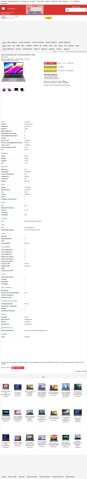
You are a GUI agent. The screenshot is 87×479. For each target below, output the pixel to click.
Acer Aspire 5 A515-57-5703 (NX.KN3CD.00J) (29, 444)
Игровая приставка (56, 1)
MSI (65, 45)
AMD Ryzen (10, 49)
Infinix (50, 45)
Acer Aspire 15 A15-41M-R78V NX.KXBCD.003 (78, 393)
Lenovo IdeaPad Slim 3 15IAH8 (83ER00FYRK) (41, 443)
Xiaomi (77, 45)
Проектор (47, 1)
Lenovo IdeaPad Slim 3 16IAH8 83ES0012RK (65, 394)
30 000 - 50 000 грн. (64, 42)
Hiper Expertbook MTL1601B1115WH (54, 444)
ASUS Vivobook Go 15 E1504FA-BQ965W (30, 392)
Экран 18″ (67, 49)
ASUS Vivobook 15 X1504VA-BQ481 (54, 392)
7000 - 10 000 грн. (12, 42)
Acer (13, 45)
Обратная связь (70, 476)
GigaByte (29, 45)
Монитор (65, 1)
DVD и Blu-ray (25, 1)
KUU (55, 45)
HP (40, 45)
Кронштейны (4, 3)
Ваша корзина (76, 6)
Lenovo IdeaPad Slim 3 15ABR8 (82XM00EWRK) (17, 418)
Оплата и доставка (32, 476)
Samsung (71, 45)
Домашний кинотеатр (14, 1)
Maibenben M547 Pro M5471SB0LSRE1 (6, 393)
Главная (4, 476)
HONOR (35, 45)
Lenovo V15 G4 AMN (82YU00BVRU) (6, 444)
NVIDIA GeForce (27, 49)
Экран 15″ (44, 49)
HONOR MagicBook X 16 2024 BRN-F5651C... (77, 443)
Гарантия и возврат (44, 476)
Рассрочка (21, 476)
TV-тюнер (32, 1)
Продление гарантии (58, 476)
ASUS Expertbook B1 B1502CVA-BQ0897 (30, 418)
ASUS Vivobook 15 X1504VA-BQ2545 (54, 417)
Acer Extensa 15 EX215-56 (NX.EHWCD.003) (42, 418)
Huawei (45, 45)
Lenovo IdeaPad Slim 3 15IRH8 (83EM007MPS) (41, 394)
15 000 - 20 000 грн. (38, 42)
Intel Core (18, 49)
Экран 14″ (37, 49)
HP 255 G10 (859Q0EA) (18, 393)
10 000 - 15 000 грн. (25, 42)
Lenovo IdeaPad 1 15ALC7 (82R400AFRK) (66, 419)
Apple (18, 45)
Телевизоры (4, 1)
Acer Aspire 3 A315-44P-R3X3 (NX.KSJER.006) (65, 444)
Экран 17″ (59, 49)
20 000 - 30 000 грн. (51, 42)
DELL (23, 45)
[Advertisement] (42, 30)
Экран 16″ (52, 49)
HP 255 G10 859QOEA (78, 419)
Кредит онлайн (12, 476)
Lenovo (60, 45)
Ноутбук (71, 1)
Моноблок (77, 1)
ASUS (9, 45)
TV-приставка (40, 1)
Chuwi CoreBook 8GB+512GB (17, 443)
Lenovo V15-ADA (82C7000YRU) (5, 418)
